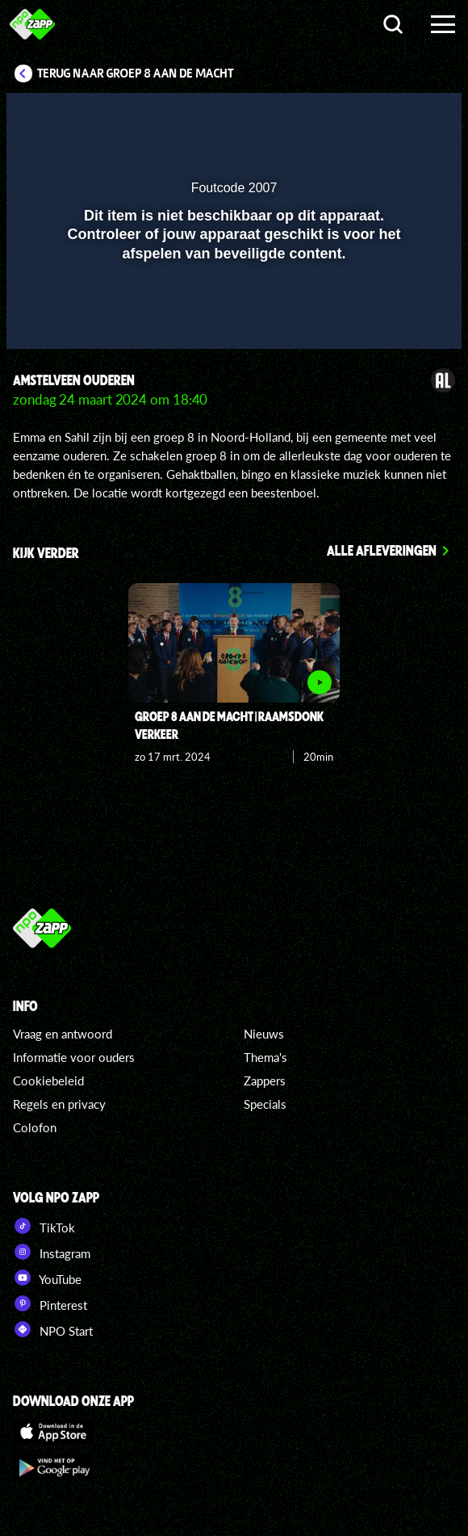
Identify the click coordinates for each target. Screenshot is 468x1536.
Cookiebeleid (48, 1080)
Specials (265, 1104)
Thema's (265, 1057)
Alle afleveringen (382, 550)
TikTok (44, 1226)
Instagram (51, 1251)
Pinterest (50, 1303)
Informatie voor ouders (74, 1057)
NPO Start (53, 1329)
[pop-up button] (375, 115)
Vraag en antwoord (62, 1033)
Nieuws (264, 1033)
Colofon (34, 1127)
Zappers (265, 1080)
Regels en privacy (59, 1104)
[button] (407, 115)
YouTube (47, 1277)
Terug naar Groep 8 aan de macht (135, 73)
